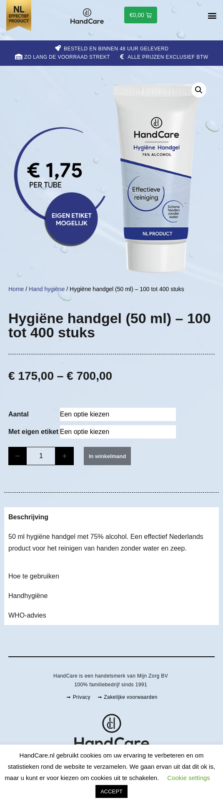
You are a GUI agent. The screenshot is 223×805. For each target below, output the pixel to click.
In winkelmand (107, 456)
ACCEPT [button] (111, 791)
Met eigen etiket (33, 432)
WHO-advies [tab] (27, 615)
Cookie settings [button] (188, 777)
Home (16, 289)
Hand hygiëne (47, 289)
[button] (212, 15)
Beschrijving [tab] (28, 517)
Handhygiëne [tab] (28, 595)
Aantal (18, 414)
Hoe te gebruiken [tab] (33, 576)
